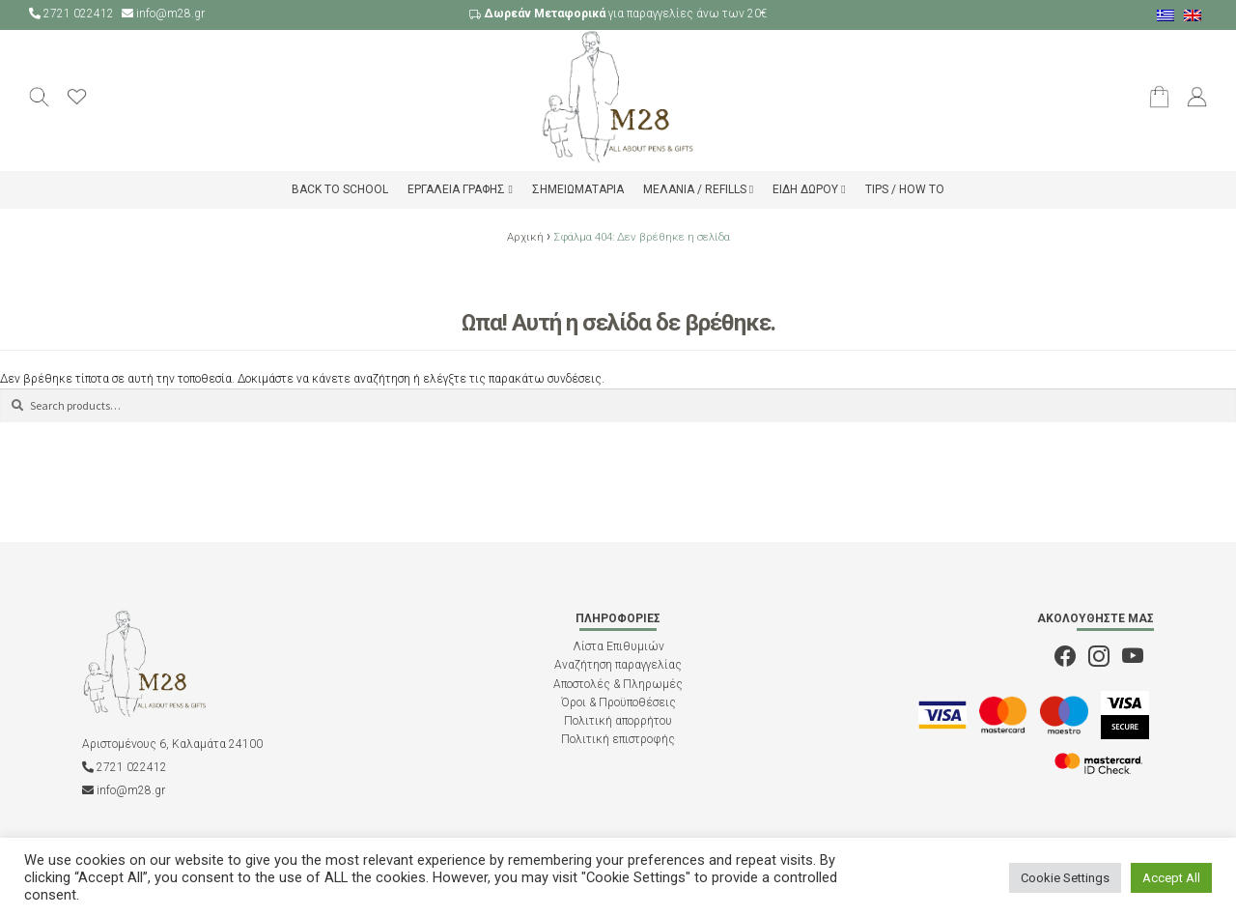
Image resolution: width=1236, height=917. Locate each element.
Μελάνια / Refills (694, 189)
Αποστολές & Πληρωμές (618, 684)
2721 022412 (73, 13)
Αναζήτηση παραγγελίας (618, 665)
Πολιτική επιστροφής (618, 739)
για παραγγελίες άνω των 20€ (618, 13)
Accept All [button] (1171, 878)
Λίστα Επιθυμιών (618, 646)
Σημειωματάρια (578, 189)
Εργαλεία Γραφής (456, 189)
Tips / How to (904, 189)
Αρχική (525, 237)
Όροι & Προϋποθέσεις (618, 702)
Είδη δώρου (805, 189)
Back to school (340, 189)
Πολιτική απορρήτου (618, 721)
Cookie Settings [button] (1065, 878)
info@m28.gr (163, 13)
